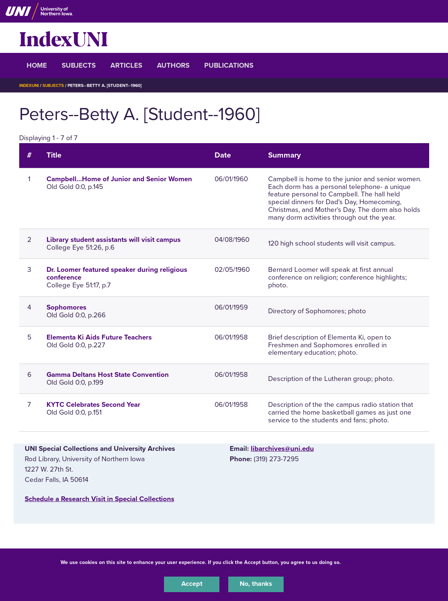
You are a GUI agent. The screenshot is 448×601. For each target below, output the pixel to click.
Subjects (79, 65)
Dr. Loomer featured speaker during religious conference (117, 273)
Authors (173, 65)
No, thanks (256, 584)
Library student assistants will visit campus (114, 240)
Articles (126, 65)
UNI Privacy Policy (365, 561)
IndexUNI (63, 37)
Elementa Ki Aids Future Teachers (99, 337)
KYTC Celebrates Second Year (93, 405)
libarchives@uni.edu (282, 449)
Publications (228, 65)
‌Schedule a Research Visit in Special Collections (99, 499)
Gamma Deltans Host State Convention (108, 375)
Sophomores (66, 307)
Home (37, 65)
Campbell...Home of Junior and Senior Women (119, 179)
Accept (191, 584)
